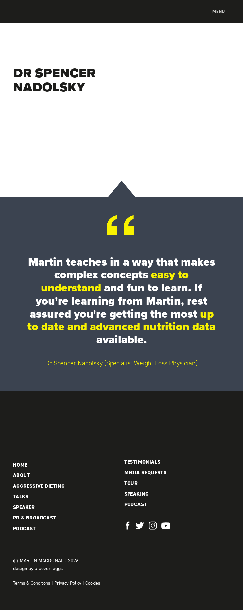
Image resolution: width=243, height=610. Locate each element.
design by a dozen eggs (38, 568)
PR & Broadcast (34, 517)
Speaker (24, 507)
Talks (20, 496)
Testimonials (142, 461)
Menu (218, 11)
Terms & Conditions (31, 583)
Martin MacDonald (47, 18)
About (21, 475)
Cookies (92, 583)
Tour (131, 483)
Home (20, 464)
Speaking (136, 493)
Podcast (24, 528)
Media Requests (145, 472)
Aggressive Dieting (39, 486)
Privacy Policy (67, 583)
